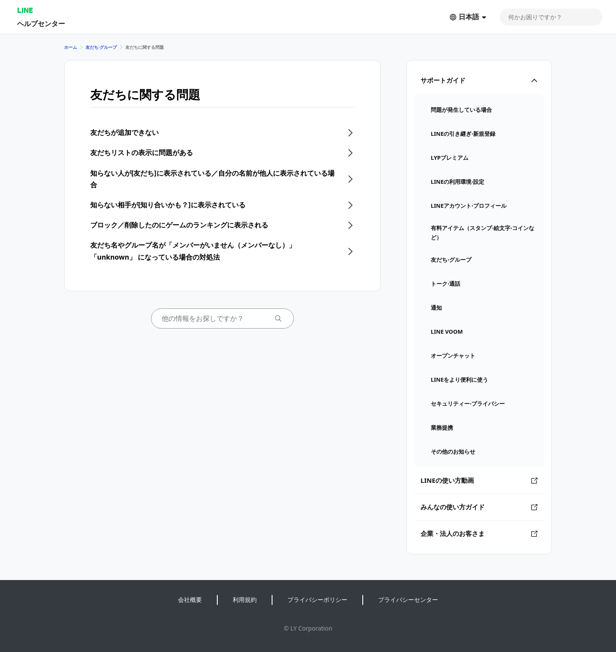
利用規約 (245, 599)
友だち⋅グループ (101, 47)
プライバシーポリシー (317, 599)
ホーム (70, 47)
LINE (25, 10)
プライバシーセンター (408, 599)
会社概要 (190, 599)
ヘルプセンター (41, 23)
